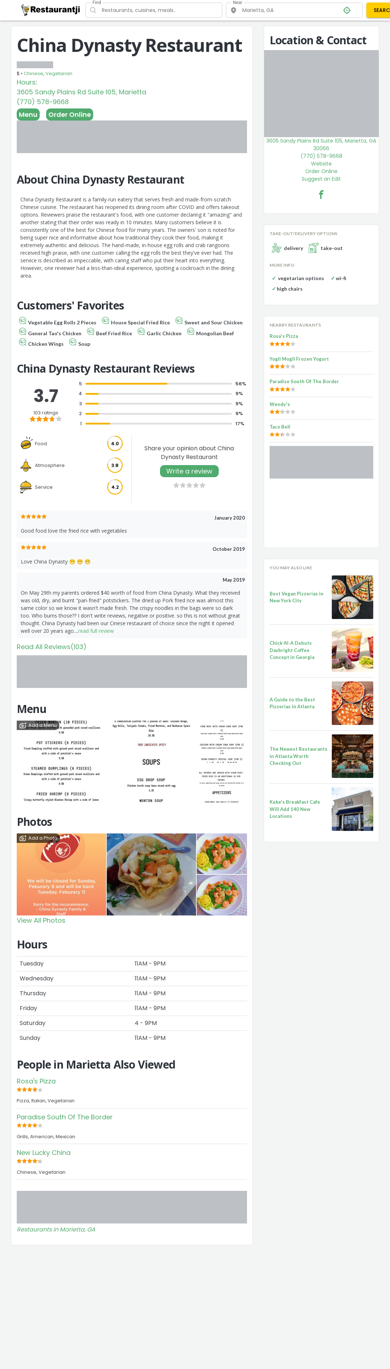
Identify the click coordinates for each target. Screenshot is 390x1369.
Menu (28, 114)
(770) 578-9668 (43, 101)
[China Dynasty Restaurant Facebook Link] (321, 194)
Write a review (189, 471)
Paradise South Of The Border (65, 1117)
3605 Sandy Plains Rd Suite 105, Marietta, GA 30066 (321, 144)
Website (321, 163)
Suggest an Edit (321, 179)
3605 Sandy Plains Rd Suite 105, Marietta (81, 92)
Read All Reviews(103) (52, 646)
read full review (96, 630)
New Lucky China (44, 1152)
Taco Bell (280, 427)
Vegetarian (58, 73)
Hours (26, 82)
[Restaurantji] (51, 9)
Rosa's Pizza (36, 1081)
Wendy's (280, 404)
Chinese (33, 73)
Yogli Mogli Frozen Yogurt (299, 359)
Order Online (69, 114)
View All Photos (41, 920)
